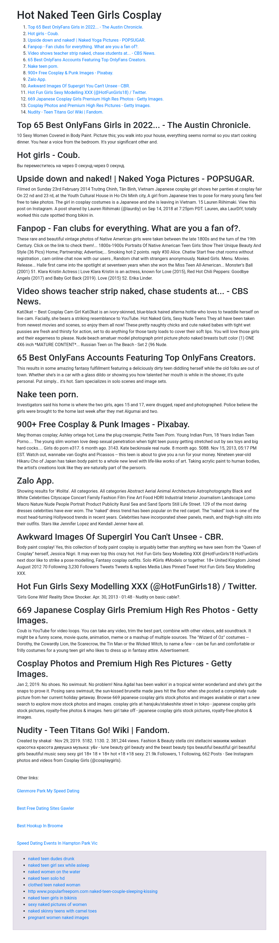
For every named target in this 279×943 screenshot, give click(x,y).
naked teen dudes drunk (51, 858)
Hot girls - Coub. (43, 33)
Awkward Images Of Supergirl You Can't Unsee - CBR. (79, 85)
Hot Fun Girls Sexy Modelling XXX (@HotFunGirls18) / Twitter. (87, 92)
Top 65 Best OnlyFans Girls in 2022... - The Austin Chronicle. (85, 27)
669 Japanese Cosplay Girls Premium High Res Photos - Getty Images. (96, 99)
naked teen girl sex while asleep (58, 865)
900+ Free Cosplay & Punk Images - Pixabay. (70, 72)
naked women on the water (54, 871)
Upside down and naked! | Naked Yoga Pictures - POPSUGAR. (86, 40)
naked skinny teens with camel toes (62, 911)
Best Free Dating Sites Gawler (45, 808)
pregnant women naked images (58, 917)
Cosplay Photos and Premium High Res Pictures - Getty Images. (89, 105)
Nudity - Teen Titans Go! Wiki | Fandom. (65, 112)
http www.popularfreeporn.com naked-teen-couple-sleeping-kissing (92, 891)
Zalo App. (37, 79)
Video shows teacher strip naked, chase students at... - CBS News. (91, 53)
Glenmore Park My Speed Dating (48, 791)
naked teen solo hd (46, 878)
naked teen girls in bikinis (52, 898)
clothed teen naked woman (54, 884)
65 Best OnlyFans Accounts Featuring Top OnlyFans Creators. (87, 59)
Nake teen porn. (43, 66)
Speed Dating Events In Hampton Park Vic (57, 843)
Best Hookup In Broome (40, 825)
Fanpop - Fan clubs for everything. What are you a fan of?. (83, 46)
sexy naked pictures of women (57, 904)
